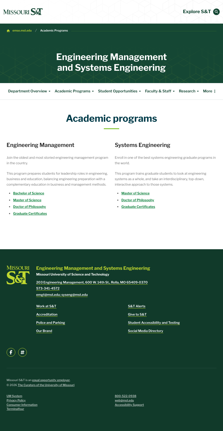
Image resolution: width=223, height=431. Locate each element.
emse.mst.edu (22, 30)
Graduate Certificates (30, 213)
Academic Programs (54, 30)
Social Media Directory (145, 331)
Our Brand (44, 331)
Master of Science (27, 200)
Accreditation (47, 314)
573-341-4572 (47, 288)
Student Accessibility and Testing (154, 323)
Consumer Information (22, 405)
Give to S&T (137, 314)
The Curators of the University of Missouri (46, 385)
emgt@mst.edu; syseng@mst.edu (62, 295)
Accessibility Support (129, 405)
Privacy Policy (16, 400)
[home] (23, 11)
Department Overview (30, 91)
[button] (216, 11)
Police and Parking (50, 323)
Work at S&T (46, 306)
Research (189, 91)
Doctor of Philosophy (29, 207)
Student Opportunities (120, 91)
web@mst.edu (124, 400)
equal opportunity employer (51, 380)
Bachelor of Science (28, 193)
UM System (14, 396)
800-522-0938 (125, 396)
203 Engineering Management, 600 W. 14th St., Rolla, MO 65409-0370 (92, 282)
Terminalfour (15, 409)
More (207, 91)
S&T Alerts (136, 306)
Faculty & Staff (160, 91)
